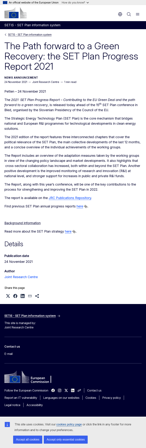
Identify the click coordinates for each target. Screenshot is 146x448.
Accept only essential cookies (66, 439)
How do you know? (75, 2)
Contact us (94, 390)
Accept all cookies (27, 439)
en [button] (120, 14)
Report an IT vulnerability (20, 398)
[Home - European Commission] (15, 12)
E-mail (8, 354)
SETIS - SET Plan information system (30, 34)
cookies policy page (69, 424)
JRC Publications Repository (70, 198)
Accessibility (34, 405)
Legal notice (12, 405)
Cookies (90, 398)
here (80, 206)
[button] (8, 296)
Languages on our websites (61, 398)
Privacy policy (111, 398)
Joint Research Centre (21, 277)
